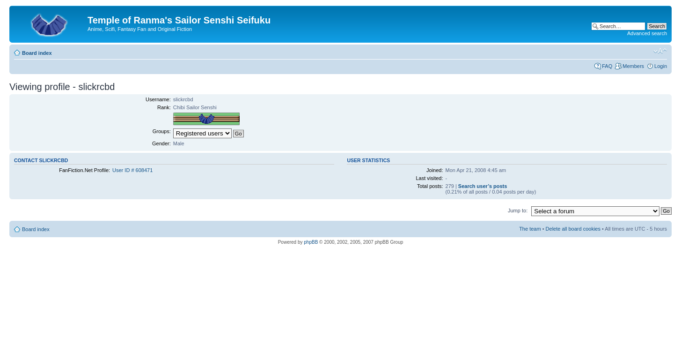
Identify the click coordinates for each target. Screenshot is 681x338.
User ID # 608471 (132, 170)
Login (660, 66)
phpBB (311, 242)
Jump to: (517, 210)
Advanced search (647, 33)
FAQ (607, 66)
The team (530, 229)
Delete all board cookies (573, 229)
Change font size (660, 51)
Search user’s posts (482, 186)
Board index (37, 53)
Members (633, 66)
